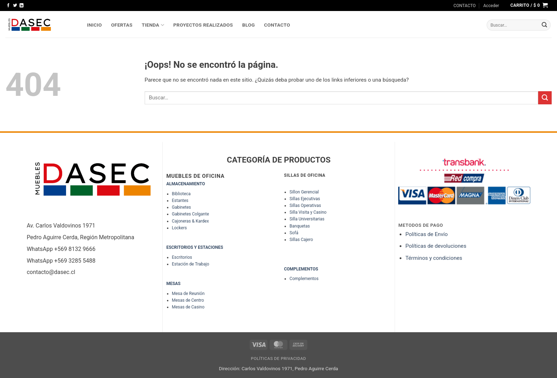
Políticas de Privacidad (278, 358)
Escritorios (182, 257)
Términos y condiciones (433, 258)
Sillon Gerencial (304, 192)
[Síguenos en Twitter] (15, 6)
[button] (491, 5)
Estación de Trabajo (190, 264)
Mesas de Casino (188, 307)
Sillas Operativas (305, 205)
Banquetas (300, 226)
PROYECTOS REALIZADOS (203, 25)
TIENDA (153, 25)
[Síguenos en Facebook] (8, 6)
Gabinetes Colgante (190, 214)
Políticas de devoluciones (436, 246)
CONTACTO (465, 5)
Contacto (277, 25)
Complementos (304, 278)
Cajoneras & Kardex (190, 221)
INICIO (94, 25)
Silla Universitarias (307, 219)
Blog (248, 25)
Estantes (180, 200)
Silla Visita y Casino (308, 212)
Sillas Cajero (301, 239)
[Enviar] (544, 25)
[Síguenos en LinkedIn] (21, 6)
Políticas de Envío (426, 234)
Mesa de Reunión (188, 293)
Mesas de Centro (188, 300)
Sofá (294, 232)
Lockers (179, 227)
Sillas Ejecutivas (305, 198)
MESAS (173, 283)
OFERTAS (122, 25)
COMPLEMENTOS (301, 269)
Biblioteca (181, 193)
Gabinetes (181, 207)
